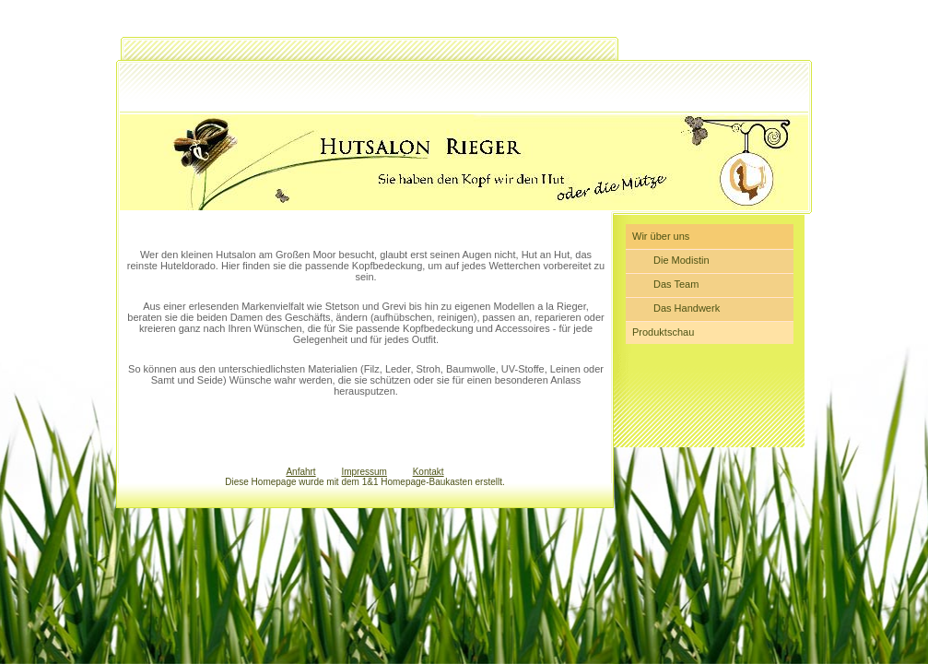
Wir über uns (660, 236)
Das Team (676, 284)
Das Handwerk (686, 308)
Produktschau (663, 332)
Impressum (363, 472)
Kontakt (428, 472)
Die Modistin (681, 260)
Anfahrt (300, 472)
